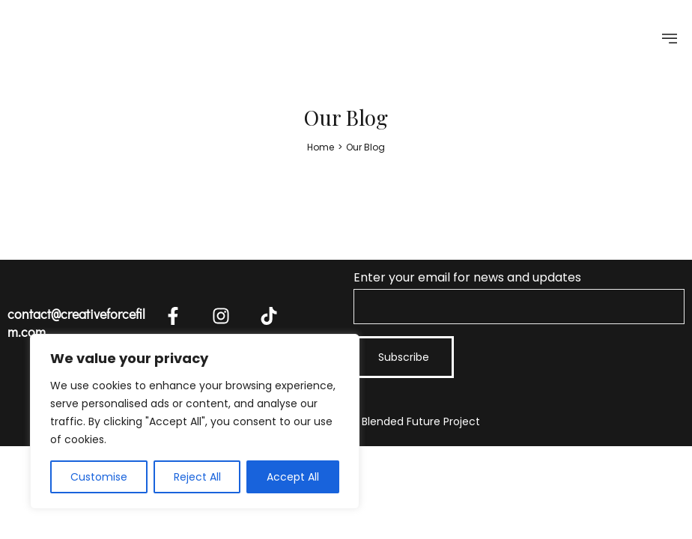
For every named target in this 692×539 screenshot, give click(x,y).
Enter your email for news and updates (519, 296)
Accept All (293, 476)
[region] (194, 421)
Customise (98, 476)
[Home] (320, 147)
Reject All (197, 476)
